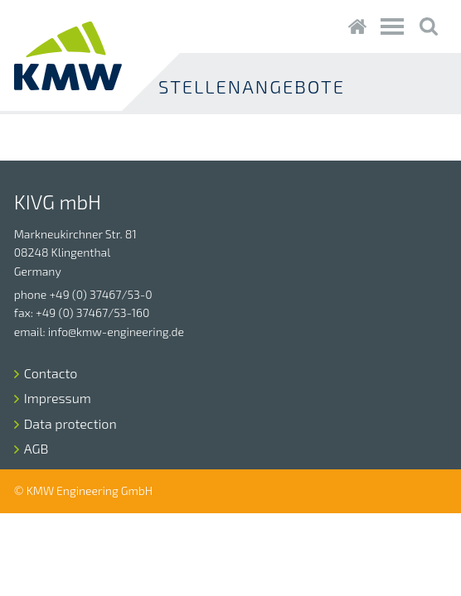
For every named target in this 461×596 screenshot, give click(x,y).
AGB (36, 448)
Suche (428, 26)
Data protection (70, 423)
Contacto (51, 373)
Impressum (57, 398)
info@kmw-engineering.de (116, 331)
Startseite (357, 26)
